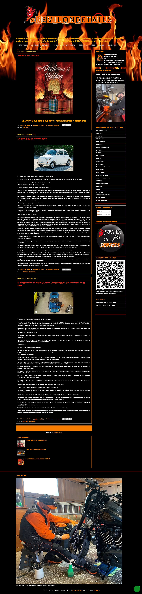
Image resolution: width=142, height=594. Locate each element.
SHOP (98, 189)
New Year (99, 169)
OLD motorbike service (104, 178)
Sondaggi (99, 192)
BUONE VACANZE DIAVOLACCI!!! (36, 440)
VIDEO (101, 45)
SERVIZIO (46, 45)
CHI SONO (34, 45)
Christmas (100, 139)
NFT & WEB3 (100, 172)
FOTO (93, 45)
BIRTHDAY (99, 133)
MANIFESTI (100, 164)
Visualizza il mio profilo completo (108, 64)
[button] (137, 589)
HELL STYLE (100, 155)
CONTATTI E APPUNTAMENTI (64, 45)
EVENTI (98, 153)
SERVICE (99, 186)
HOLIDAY (26, 128)
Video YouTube (101, 200)
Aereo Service (101, 130)
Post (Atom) (57, 433)
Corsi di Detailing (102, 147)
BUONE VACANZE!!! (28, 55)
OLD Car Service (102, 175)
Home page (47, 428)
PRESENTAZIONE (102, 184)
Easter (98, 150)
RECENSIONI (112, 45)
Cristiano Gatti (111, 54)
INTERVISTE (100, 161)
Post (99, 211)
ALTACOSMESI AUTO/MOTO (105, 305)
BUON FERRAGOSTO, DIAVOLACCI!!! (38, 459)
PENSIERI (99, 181)
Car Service (100, 136)
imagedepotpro (77, 590)
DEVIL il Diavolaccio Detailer (36, 449)
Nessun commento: (52, 125)
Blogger (96, 590)
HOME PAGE (22, 45)
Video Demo (100, 198)
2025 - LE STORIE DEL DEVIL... (108, 74)
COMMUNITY (100, 141)
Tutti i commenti (104, 214)
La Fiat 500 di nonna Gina (32, 138)
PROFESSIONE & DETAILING (106, 302)
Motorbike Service (103, 167)
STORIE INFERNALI (29, 272)
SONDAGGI (83, 45)
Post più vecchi (83, 428)
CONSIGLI (99, 144)
